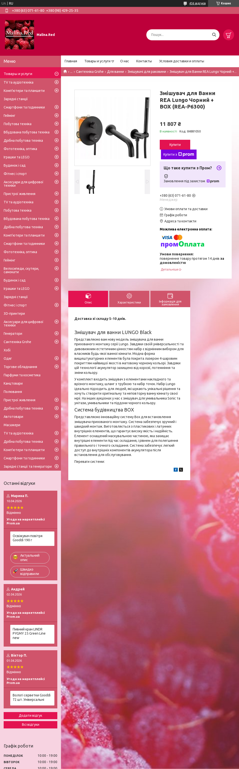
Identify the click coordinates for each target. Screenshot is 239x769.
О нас (124, 61)
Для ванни (115, 72)
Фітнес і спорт (15, 174)
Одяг (8, 358)
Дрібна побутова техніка (23, 140)
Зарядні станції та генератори (28, 466)
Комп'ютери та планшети (24, 91)
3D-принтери (14, 313)
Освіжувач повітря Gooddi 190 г (27, 538)
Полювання (13, 392)
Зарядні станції (16, 99)
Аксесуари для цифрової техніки (23, 183)
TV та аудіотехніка (18, 82)
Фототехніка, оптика (20, 149)
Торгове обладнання (20, 367)
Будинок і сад (15, 165)
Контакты (144, 61)
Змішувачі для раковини (147, 72)
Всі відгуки (30, 724)
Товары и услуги (97, 61)
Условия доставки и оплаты (181, 61)
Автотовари (13, 417)
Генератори (13, 334)
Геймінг (9, 116)
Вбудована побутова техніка (27, 132)
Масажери (12, 425)
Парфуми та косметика (22, 375)
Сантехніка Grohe (90, 72)
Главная (71, 61)
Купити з (178, 154)
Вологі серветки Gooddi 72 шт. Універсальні (31, 697)
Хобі (7, 350)
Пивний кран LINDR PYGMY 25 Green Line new (29, 633)
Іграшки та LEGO (17, 157)
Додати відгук (30, 715)
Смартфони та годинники (24, 107)
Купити (175, 145)
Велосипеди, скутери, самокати (21, 270)
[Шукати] (214, 34)
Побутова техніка (17, 124)
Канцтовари (13, 383)
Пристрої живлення (19, 194)
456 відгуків (197, 3)
